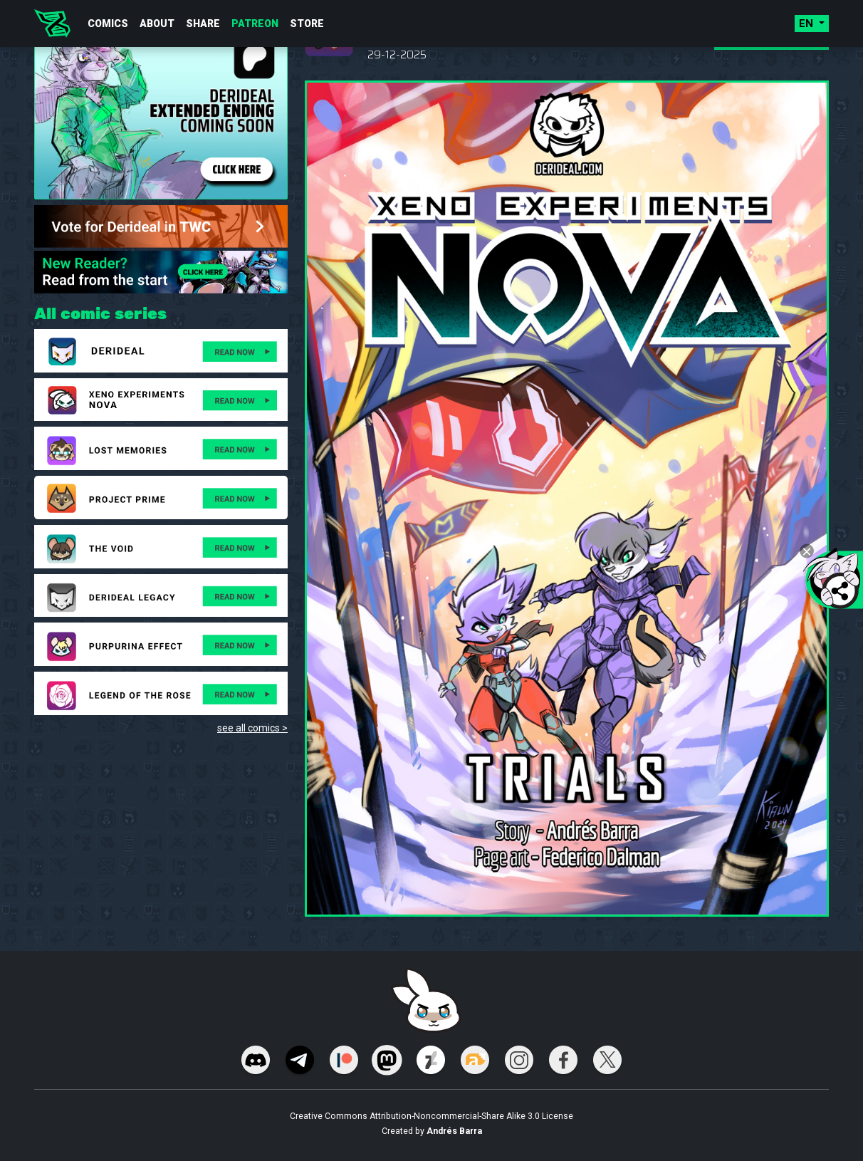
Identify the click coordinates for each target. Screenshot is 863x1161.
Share (203, 23)
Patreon (254, 23)
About (157, 23)
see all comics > (252, 728)
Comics (108, 23)
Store (307, 23)
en (807, 23)
